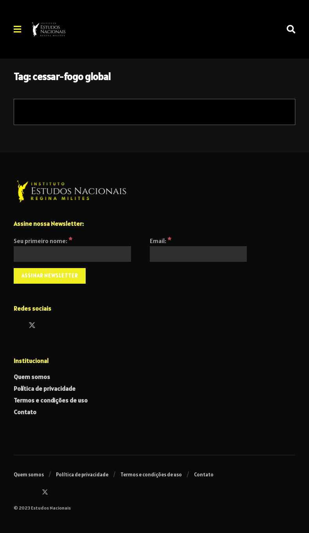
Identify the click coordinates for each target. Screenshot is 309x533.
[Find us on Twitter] (32, 325)
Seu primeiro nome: (43, 241)
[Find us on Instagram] (46, 325)
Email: (160, 241)
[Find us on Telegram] (61, 325)
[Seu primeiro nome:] (72, 254)
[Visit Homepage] (70, 29)
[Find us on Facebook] (17, 325)
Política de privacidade (44, 388)
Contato (25, 412)
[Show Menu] (17, 29)
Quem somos (32, 377)
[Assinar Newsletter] (50, 276)
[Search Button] (291, 29)
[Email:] (198, 254)
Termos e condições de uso (51, 400)
